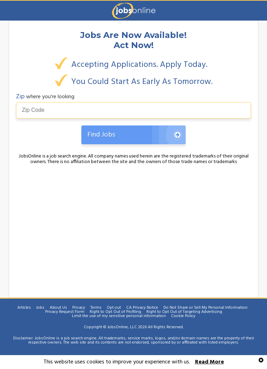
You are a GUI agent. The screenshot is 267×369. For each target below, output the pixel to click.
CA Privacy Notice (142, 307)
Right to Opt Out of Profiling (115, 311)
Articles (24, 307)
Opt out (114, 307)
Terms (96, 307)
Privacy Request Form (64, 311)
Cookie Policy (183, 316)
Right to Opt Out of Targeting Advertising (184, 311)
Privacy (78, 307)
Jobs (40, 307)
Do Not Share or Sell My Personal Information (205, 307)
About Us (58, 307)
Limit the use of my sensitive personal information (119, 316)
